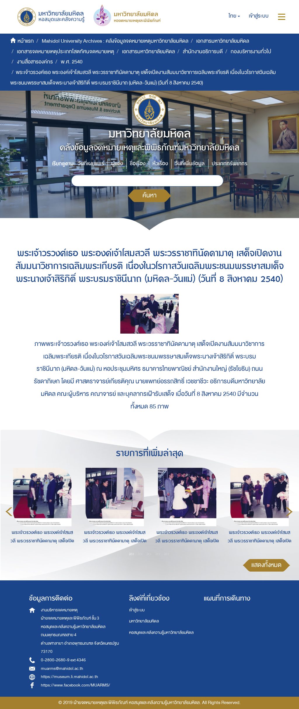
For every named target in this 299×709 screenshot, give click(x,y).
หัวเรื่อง (160, 163)
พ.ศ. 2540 (71, 61)
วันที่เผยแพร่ (91, 163)
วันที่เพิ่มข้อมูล (190, 163)
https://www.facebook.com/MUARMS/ (75, 685)
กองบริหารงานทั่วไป (251, 51)
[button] (234, 16)
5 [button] (167, 554)
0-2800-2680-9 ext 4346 (63, 660)
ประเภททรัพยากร (229, 163)
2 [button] (140, 554)
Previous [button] (9, 511)
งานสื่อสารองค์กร (35, 61)
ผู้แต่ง (117, 163)
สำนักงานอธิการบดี (203, 51)
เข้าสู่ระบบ (137, 610)
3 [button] (149, 554)
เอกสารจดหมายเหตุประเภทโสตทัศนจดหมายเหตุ (65, 51)
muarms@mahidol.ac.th (62, 668)
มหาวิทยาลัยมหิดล (144, 621)
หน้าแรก (26, 41)
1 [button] (132, 554)
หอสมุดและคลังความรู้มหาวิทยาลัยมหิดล (161, 632)
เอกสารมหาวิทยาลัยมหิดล (222, 41)
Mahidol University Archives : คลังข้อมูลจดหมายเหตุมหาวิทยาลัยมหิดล (115, 41)
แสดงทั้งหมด (266, 565)
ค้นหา (149, 195)
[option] (41, 510)
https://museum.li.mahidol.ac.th (69, 676)
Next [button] (289, 511)
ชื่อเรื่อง (137, 163)
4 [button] (158, 554)
